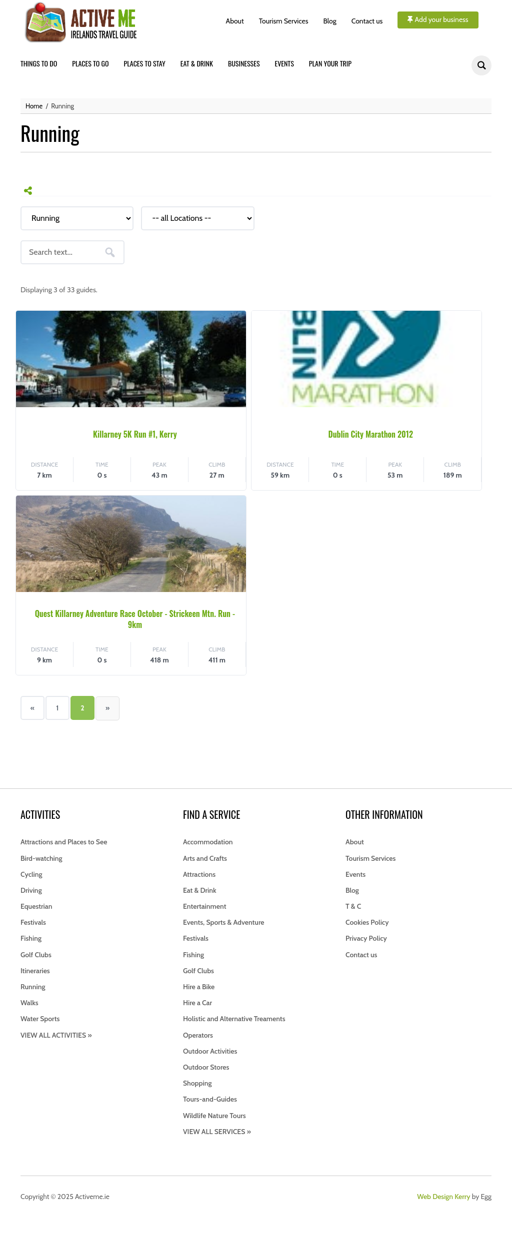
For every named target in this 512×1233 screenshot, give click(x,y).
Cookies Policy (367, 922)
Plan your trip (330, 63)
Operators (198, 1035)
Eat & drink (196, 63)
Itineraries (35, 970)
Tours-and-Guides (210, 1099)
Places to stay (145, 63)
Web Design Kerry (443, 1196)
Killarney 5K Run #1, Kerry (135, 434)
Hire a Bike (198, 986)
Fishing (31, 938)
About (235, 20)
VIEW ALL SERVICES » (217, 1131)
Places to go (90, 63)
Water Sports (40, 1018)
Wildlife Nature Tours (214, 1115)
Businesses (244, 63)
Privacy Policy (366, 938)
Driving (31, 890)
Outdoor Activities (210, 1051)
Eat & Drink (199, 890)
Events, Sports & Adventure (223, 922)
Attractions (199, 874)
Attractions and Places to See (63, 841)
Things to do (38, 63)
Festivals (33, 922)
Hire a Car (197, 1002)
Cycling (31, 874)
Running (33, 986)
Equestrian (36, 906)
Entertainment (204, 906)
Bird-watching (41, 858)
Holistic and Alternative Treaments (234, 1018)
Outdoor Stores (206, 1067)
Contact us (367, 20)
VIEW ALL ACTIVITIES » (56, 1035)
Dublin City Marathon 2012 (370, 434)
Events (284, 63)
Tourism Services (283, 20)
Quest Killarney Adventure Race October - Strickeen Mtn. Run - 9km (135, 619)
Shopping (197, 1083)
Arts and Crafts (205, 858)
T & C (353, 906)
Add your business (438, 19)
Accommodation (208, 841)
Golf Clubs (36, 954)
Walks (29, 1002)
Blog (330, 20)
